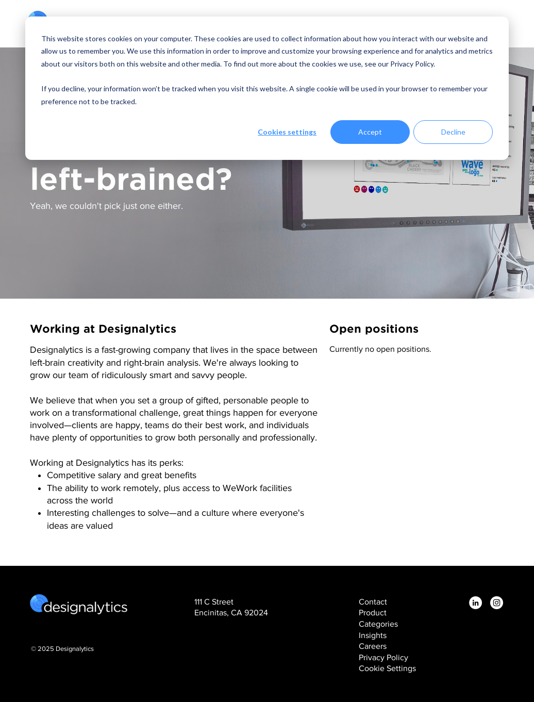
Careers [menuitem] (373, 646)
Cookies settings (287, 131)
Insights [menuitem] (373, 635)
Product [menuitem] (373, 612)
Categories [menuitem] (378, 623)
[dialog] (267, 88)
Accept (370, 131)
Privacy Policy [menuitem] (383, 657)
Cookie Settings (387, 668)
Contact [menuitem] (373, 601)
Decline (453, 131)
